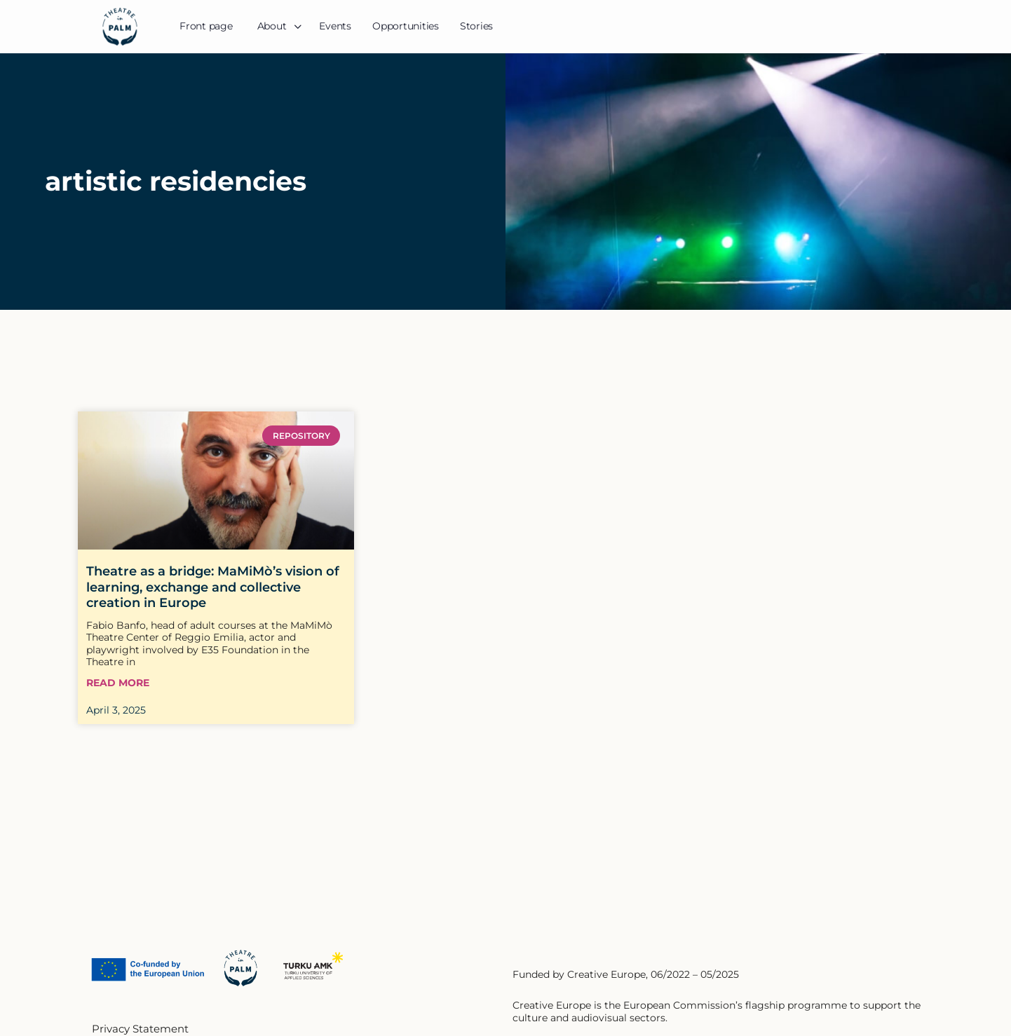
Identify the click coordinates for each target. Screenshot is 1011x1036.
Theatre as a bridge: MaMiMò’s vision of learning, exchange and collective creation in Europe (212, 587)
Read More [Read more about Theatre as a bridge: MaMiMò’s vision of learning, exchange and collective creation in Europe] (117, 683)
